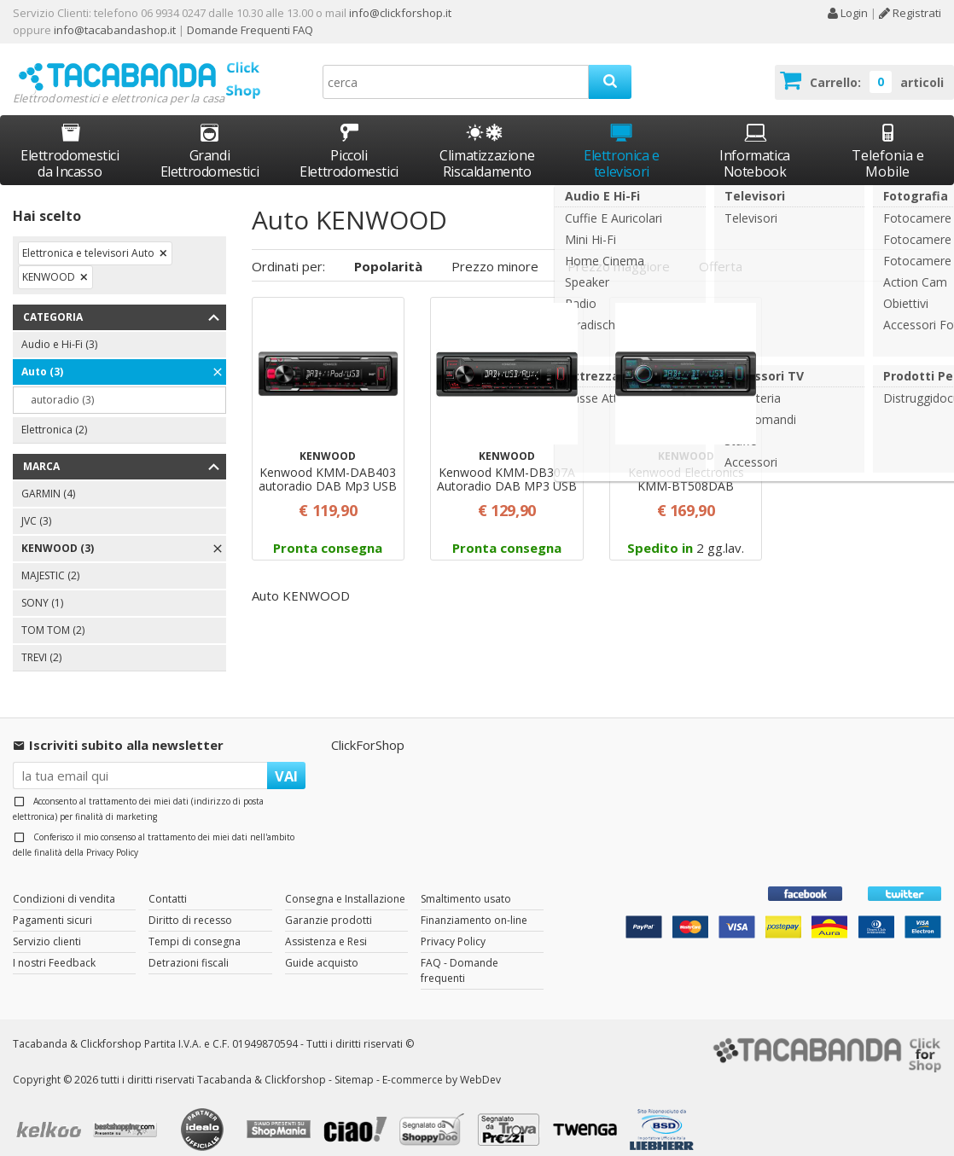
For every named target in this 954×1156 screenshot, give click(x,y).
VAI (286, 760)
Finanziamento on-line (474, 904)
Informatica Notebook (754, 135)
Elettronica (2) (54, 414)
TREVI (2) (41, 642)
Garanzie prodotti (328, 904)
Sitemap (354, 1063)
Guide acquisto (321, 946)
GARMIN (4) (48, 478)
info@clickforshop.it (400, 12)
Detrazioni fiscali (188, 946)
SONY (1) (42, 587)
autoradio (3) (62, 384)
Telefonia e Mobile (888, 135)
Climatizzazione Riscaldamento (486, 148)
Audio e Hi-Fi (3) (59, 329)
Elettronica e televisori (622, 135)
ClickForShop (367, 729)
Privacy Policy (112, 836)
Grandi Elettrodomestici (209, 135)
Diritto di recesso (190, 904)
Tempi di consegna (194, 925)
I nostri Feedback (54, 946)
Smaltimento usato (466, 882)
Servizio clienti (47, 925)
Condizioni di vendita (64, 882)
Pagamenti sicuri (52, 904)
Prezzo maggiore (618, 250)
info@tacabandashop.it (115, 30)
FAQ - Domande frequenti (459, 954)
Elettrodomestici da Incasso (69, 135)
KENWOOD (48, 261)
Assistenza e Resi (326, 925)
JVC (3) (36, 505)
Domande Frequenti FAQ (248, 30)
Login (847, 12)
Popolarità (388, 250)
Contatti (167, 882)
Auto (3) (42, 356)
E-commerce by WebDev (441, 1063)
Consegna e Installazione (345, 882)
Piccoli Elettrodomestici (349, 135)
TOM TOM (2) (52, 614)
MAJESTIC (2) (50, 560)
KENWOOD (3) (57, 533)
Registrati (910, 12)
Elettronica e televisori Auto (88, 237)
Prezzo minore (494, 250)
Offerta (720, 250)
